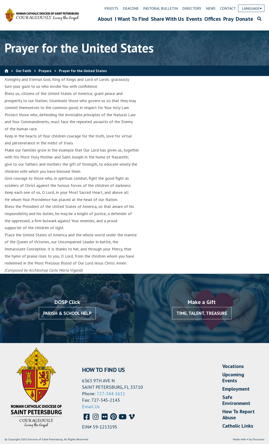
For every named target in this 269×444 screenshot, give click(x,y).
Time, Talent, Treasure (201, 313)
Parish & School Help (67, 313)
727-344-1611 (111, 394)
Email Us (91, 407)
